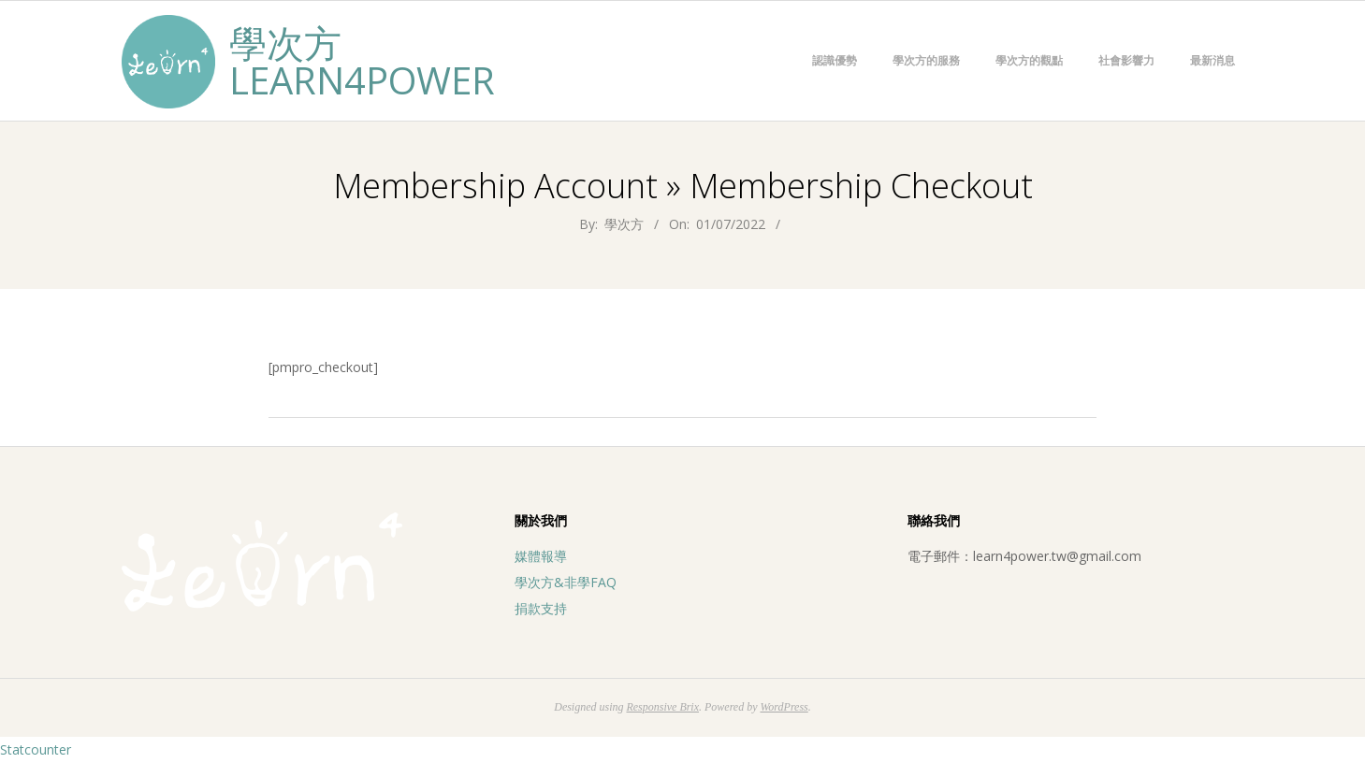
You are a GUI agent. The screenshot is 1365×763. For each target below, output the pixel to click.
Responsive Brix (662, 706)
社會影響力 (1126, 60)
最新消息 (1212, 60)
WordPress (783, 706)
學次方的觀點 (1029, 60)
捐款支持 (541, 608)
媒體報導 (541, 556)
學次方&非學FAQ (566, 582)
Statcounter (35, 749)
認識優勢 (834, 60)
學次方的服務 (926, 60)
